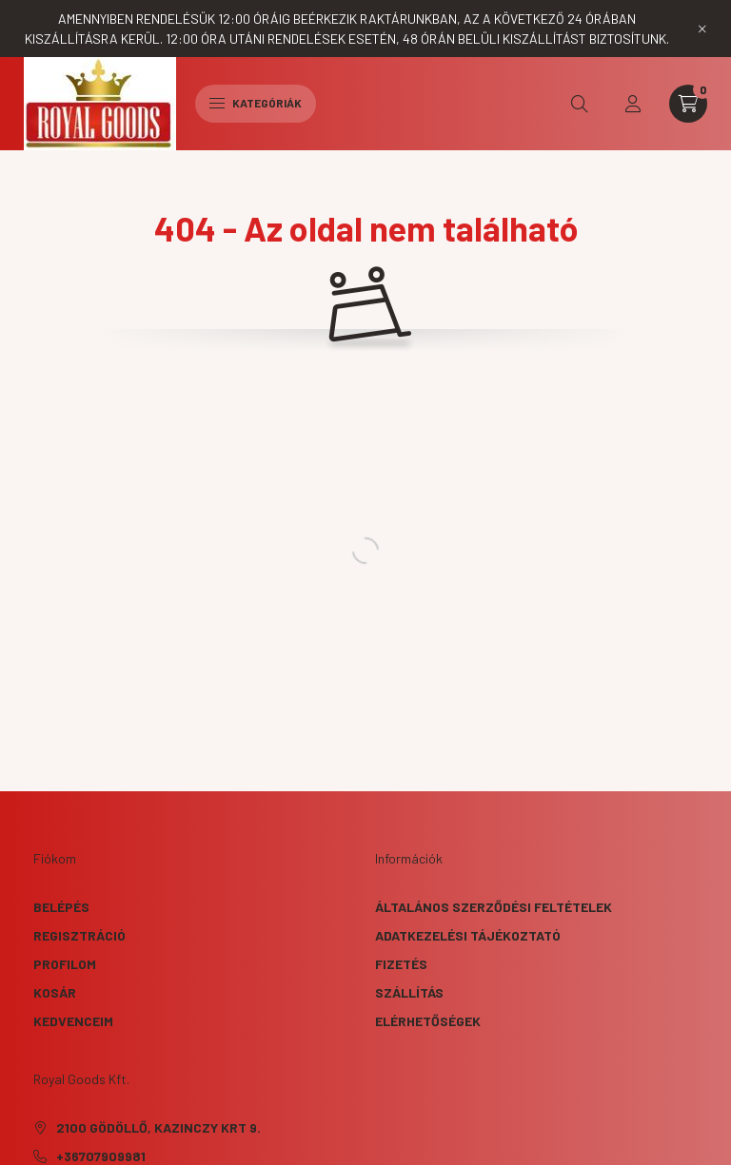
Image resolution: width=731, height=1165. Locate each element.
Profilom (64, 964)
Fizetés (401, 964)
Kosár (54, 992)
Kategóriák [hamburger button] (255, 102)
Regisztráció (79, 935)
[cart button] (688, 104)
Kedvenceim (73, 1021)
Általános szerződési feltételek (493, 907)
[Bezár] (702, 28)
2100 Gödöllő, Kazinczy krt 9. (158, 1127)
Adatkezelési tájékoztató (468, 935)
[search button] (580, 104)
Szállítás (409, 992)
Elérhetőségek (428, 1021)
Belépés (61, 907)
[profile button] (633, 104)
